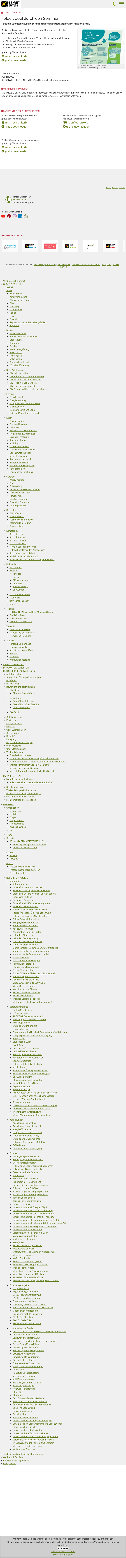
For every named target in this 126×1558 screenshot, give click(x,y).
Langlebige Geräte (22, 1152)
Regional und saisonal (20, 550)
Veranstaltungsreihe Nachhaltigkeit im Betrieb (32, 862)
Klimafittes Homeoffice (21, 741)
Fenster (13, 437)
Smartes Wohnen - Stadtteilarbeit (29, 1190)
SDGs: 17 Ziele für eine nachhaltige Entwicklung (32, 650)
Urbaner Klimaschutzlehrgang (27, 1239)
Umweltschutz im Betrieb (22, 1419)
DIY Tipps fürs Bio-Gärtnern (23, 474)
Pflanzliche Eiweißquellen (22, 557)
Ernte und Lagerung (19, 515)
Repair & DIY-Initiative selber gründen (28, 413)
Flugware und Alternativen (22, 525)
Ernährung (11, 811)
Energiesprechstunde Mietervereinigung (32, 1126)
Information (15, 972)
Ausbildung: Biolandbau (24, 1214)
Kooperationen (17, 911)
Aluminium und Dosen (20, 391)
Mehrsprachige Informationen (21, 891)
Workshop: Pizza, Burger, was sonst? (30, 1356)
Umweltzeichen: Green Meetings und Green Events (37, 1515)
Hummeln (17, 674)
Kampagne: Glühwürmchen (26, 1013)
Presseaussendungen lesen (23, 958)
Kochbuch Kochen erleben (25, 1016)
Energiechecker (20, 1120)
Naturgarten (16, 587)
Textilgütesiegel (17, 706)
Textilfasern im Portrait (21, 712)
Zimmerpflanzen (18, 596)
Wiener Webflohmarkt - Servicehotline (31, 1206)
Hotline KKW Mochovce (24, 1142)
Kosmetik (11, 601)
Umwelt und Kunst (22, 1295)
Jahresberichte (17, 915)
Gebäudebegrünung (19, 440)
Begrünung (11, 771)
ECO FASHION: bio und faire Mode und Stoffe (31, 703)
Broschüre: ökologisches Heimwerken (31, 981)
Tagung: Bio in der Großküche (27, 1292)
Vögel (12, 695)
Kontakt (63, 358)
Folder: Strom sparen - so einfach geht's (82, 161)
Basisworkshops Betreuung (26, 1429)
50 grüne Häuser (21, 1379)
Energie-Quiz (19, 1130)
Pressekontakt (17, 964)
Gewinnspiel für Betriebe (25, 939)
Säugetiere (15, 689)
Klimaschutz (12, 622)
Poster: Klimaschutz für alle (26, 1071)
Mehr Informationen (63, 1554)
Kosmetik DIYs (17, 607)
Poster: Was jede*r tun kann (26, 1067)
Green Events (12, 824)
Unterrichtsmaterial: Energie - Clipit (30, 1298)
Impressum (50, 356)
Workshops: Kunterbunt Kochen (28, 1365)
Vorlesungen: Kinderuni (24, 1330)
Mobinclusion (19, 1158)
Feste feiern (15, 518)
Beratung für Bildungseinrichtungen (23, 884)
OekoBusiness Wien (16, 821)
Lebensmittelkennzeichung (23, 541)
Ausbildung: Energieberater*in (27, 1217)
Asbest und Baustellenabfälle (24, 428)
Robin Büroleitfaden (22, 1502)
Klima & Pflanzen (18, 634)
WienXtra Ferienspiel (23, 1346)
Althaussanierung (18, 424)
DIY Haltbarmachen (19, 464)
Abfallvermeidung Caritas (25, 1426)
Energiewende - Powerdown (26, 1454)
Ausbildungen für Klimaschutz (24, 647)
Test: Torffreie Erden (22, 1411)
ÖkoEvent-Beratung (22, 1168)
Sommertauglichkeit (20, 453)
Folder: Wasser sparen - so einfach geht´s (21, 231)
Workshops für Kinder (23, 1359)
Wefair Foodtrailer (22, 1349)
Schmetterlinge (20, 677)
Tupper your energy (22, 1193)
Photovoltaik (16, 447)
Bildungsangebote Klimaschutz (28, 1250)
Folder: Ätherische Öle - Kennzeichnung (32, 1004)
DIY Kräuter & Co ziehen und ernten (27, 467)
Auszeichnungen (18, 918)
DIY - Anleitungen (15, 461)
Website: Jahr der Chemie (25, 1080)
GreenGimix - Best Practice (26, 795)
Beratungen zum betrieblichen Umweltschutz (35, 1432)
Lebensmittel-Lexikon (20, 544)
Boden (13, 574)
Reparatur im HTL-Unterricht (27, 1273)
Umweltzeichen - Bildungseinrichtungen (32, 1512)
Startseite (39, 356)
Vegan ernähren (17, 560)
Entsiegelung (16, 577)
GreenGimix (15, 789)
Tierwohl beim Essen (20, 720)
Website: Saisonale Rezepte (26, 1090)
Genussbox (18, 1461)
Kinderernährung (18, 531)
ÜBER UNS (8, 896)
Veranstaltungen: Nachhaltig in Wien (30, 1324)
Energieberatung (12, 13)
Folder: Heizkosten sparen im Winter (19, 161)
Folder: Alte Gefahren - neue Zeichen (30, 1001)
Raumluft (10, 827)
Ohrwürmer (18, 681)
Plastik (13, 407)
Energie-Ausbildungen (20, 846)
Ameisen (17, 665)
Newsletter (15, 950)
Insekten (14, 662)
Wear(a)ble (18, 1333)
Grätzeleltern (19, 1236)
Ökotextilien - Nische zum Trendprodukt (32, 1496)
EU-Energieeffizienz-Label (22, 501)
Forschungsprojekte (19, 1376)
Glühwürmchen (20, 671)
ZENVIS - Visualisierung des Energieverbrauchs (36, 1371)
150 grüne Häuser (21, 1104)
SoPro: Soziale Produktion (25, 1508)
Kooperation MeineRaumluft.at (28, 1149)
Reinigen (14, 744)
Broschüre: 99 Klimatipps (25, 997)
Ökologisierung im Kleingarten (27, 1171)
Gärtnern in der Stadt (20, 584)
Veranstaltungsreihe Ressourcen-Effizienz (33, 1531)
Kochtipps (15, 534)
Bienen (16, 668)
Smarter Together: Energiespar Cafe (30, 1282)
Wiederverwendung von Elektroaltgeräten (33, 1534)
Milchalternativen (18, 547)
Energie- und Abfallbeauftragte (28, 1457)
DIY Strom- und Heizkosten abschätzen (29, 480)
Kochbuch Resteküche (24, 1020)
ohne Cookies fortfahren (63, 1551)
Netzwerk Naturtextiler (24, 1480)
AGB (104, 356)
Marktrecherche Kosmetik (25, 1036)
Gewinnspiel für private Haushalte (29, 935)
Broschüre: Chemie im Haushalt (28, 978)
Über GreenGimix (21, 798)
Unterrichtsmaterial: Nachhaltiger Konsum (33, 1308)
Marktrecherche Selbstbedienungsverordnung (35, 1039)
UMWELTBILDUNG (12, 867)
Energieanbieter (17, 498)
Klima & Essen (16, 625)
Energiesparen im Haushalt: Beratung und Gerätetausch (40, 1123)
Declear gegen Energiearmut (27, 1386)
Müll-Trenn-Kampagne (24, 1470)
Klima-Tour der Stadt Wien (25, 1270)
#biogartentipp (17, 571)
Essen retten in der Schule (25, 1263)
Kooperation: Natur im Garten (27, 1023)
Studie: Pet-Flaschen (23, 1408)
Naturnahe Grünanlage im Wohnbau (30, 1161)
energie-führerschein (23, 1220)
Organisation (12, 899)
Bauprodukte (16, 431)
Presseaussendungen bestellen (25, 961)
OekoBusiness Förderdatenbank (28, 1489)
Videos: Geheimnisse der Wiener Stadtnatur (31, 873)
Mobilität (10, 818)
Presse (116, 356)
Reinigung (11, 830)
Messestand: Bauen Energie (26, 1052)
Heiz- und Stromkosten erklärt (24, 504)
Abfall (9, 381)
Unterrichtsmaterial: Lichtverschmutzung (33, 1301)
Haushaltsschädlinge (20, 738)
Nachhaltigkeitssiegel (23, 1476)
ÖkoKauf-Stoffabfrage (24, 784)
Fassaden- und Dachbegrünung (25, 580)
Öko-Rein (14, 781)
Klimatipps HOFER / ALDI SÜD (27, 1145)
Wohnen (10, 732)
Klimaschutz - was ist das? (22, 644)
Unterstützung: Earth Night (26, 1174)
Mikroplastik (16, 401)
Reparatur (14, 416)
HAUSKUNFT (19, 1136)
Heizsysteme (16, 443)
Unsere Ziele (16, 902)
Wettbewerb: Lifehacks (24, 1340)
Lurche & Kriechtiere (20, 685)
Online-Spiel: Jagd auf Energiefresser (30, 1276)
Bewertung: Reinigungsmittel (27, 1448)
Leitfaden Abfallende (23, 1026)
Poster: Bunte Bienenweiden (26, 1058)
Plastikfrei (15, 410)
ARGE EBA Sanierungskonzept (28, 1107)
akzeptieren (63, 1548)
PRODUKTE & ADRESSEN (16, 759)
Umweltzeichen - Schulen (25, 1518)
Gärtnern (10, 568)
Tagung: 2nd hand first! (24, 1289)
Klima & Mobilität (18, 631)
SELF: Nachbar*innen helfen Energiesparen (33, 1187)
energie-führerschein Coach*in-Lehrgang (30, 856)
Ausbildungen (16, 1211)
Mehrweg (14, 397)
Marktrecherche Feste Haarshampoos (31, 1042)
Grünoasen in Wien (22, 1133)
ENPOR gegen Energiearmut (27, 1389)
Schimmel (14, 748)
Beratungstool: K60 (22, 1114)
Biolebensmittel (17, 512)
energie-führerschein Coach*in (27, 1223)
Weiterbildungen (14, 843)
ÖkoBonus (18, 1486)
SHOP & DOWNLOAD (13, 755)
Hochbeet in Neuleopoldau (26, 1139)
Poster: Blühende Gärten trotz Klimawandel (34, 1064)
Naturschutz (12, 655)
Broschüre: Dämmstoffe (24, 991)
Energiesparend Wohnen (25, 1392)
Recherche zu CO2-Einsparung (28, 1405)
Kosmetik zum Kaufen (20, 614)
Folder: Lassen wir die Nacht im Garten (31, 1007)
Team (9, 926)
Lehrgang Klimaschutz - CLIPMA (29, 1233)
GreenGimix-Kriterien (23, 792)
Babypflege (15, 604)
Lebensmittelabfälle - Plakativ (27, 1155)
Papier (13, 404)
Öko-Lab (17, 1483)
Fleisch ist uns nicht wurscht (23, 521)
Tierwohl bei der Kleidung (22, 724)
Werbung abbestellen (20, 751)
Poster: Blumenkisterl (23, 1061)
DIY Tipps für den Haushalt (23, 477)
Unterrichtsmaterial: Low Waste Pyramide (33, 1305)
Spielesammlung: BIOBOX (25, 1279)
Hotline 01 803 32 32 (23, 1101)
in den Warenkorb (14, 56)
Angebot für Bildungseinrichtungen (23, 768)
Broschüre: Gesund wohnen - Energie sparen (34, 985)
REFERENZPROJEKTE (17, 969)
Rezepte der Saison (19, 553)
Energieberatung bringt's (25, 1117)
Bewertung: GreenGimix (24, 1445)
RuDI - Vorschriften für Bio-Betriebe (30, 1492)
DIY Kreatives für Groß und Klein (25, 471)
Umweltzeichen (14, 837)
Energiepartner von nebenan (26, 1230)
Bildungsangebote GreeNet (26, 1247)
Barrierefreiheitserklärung (86, 356)
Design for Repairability (24, 1254)
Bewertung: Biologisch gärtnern (28, 1441)
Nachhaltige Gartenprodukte (27, 1473)
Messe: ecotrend (21, 1048)
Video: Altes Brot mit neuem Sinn (29, 1074)
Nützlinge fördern (18, 590)
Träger (13, 908)
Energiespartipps (18, 488)
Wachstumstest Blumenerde (27, 1414)
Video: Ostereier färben (24, 1077)
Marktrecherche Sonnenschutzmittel (31, 1045)
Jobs (109, 356)
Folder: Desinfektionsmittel (26, 1010)
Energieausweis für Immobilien (25, 494)
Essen (9, 509)
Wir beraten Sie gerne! (14, 372)
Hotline (13, 946)
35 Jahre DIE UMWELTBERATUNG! (27, 932)
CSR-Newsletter (14, 808)
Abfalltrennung (17, 385)
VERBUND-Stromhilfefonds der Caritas (32, 1200)
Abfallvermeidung (18, 388)
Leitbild (13, 905)
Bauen (9, 421)
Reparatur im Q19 (21, 1180)
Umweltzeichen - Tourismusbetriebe (30, 1524)
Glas (12, 394)
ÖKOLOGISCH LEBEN (13, 375)
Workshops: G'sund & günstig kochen (31, 1362)
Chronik (10, 929)
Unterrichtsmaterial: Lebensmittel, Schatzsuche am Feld (40, 1314)
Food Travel (18, 1266)
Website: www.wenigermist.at (27, 1336)
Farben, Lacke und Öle (20, 735)
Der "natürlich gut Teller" (24, 1451)
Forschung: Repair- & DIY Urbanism (30, 1395)
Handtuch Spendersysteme (26, 1464)
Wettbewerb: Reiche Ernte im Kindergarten (34, 1343)
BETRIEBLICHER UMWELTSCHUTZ (20, 762)
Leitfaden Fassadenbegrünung (28, 1032)
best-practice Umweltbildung (20, 888)
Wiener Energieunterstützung (27, 1203)
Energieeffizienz (14, 814)
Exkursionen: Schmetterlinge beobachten (33, 1257)
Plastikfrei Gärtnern (19, 593)
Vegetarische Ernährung (21, 563)
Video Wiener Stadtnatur (25, 1327)
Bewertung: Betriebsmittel (25, 1438)
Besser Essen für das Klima (26, 1435)
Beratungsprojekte (19, 1098)
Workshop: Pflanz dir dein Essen (28, 1368)
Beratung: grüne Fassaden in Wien (29, 1110)
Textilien (10, 700)
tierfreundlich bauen (19, 692)
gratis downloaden (14, 60)
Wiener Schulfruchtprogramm (27, 1352)
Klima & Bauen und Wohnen (23, 638)
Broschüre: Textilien (22, 988)
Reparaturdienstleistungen (19, 833)
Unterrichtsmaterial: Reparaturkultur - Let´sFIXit (36, 1311)
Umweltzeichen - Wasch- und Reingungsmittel (35, 1527)
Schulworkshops (14, 878)
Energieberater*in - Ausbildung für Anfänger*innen (34, 849)
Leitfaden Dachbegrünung (25, 1029)
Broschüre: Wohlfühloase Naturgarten (31, 994)
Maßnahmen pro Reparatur (26, 1402)
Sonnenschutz (16, 617)
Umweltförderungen (16, 840)
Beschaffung (12, 775)
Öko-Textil (14, 803)
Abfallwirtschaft (14, 765)
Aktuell (9, 378)
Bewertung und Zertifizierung (20, 778)
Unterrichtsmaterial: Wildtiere (27, 1321)
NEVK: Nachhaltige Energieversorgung (31, 1165)
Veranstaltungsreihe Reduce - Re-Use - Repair (35, 1196)
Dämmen (14, 434)
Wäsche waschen (18, 709)
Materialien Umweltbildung (19, 870)
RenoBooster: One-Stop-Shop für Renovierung (35, 1184)
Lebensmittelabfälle (19, 537)
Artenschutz (16, 658)
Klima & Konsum (18, 628)
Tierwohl (10, 717)
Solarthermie (16, 450)
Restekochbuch (20, 1505)
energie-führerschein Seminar (24, 859)
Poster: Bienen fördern (23, 1055)
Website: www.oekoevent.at (26, 1083)
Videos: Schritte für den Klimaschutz (27, 641)
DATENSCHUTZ (64, 356)
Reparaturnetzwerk (22, 1177)
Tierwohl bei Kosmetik (20, 727)
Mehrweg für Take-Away (25, 1467)
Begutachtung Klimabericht (26, 1383)
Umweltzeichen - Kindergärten (27, 1521)
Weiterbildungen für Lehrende (21, 881)
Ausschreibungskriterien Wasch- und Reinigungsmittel (39, 1422)
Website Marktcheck (23, 1087)
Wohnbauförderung (19, 456)
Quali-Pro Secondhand (24, 1499)
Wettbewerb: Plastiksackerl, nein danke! (32, 1093)
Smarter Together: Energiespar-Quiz (30, 1285)
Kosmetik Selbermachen (22, 611)
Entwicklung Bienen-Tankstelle (28, 1260)
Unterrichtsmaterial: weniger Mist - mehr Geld (35, 1317)
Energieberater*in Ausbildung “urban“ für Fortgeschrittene (38, 853)
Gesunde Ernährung (19, 528)
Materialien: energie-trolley (26, 1227)
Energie (10, 485)
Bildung (13, 1244)
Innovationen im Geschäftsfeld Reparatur (33, 1399)
